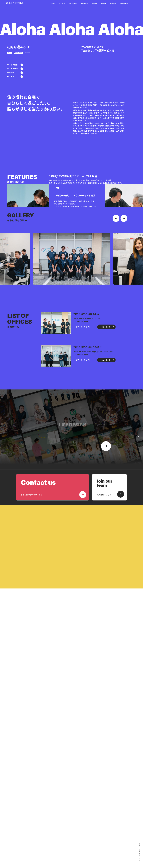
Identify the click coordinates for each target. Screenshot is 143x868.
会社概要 (94, 7)
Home (9, 52)
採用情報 (113, 7)
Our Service (18, 52)
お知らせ (104, 7)
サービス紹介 (73, 7)
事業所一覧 (84, 7)
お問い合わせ (124, 7)
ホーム (53, 7)
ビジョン (62, 7)
